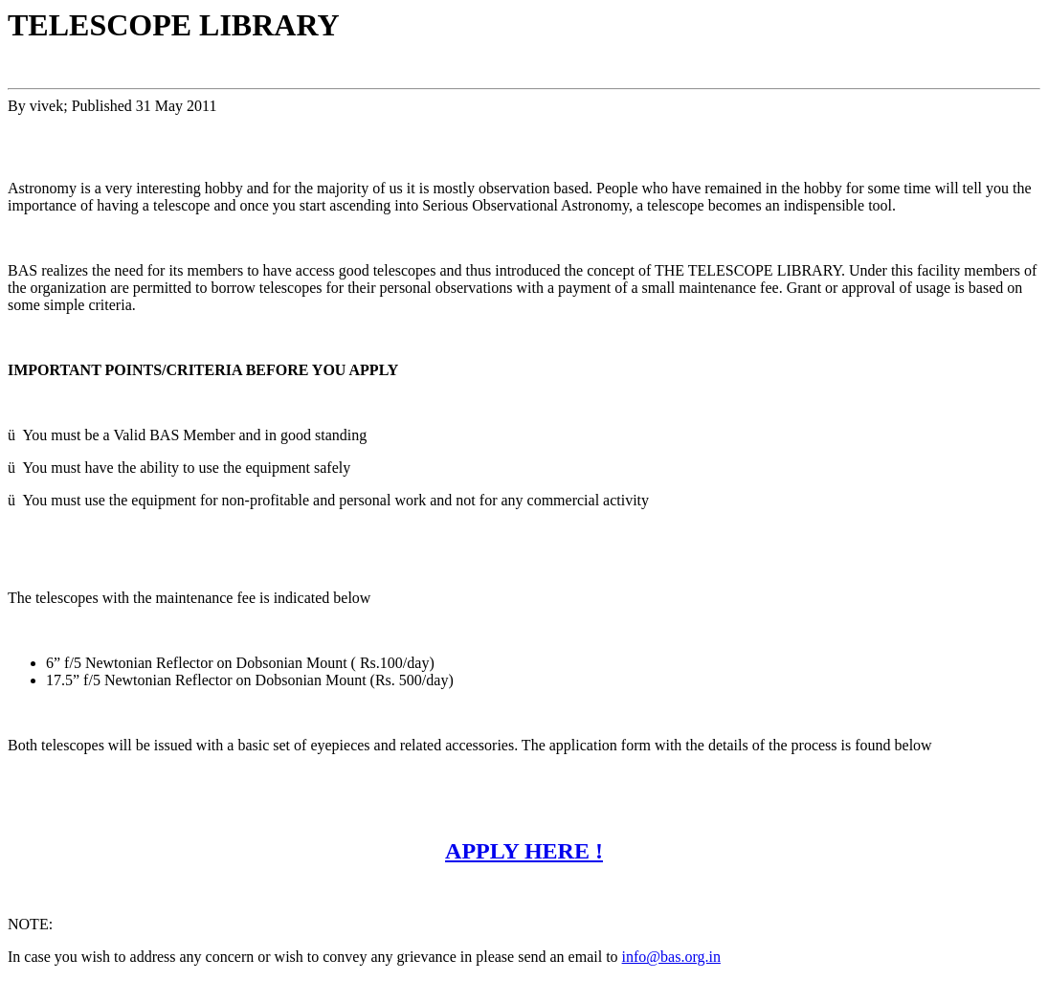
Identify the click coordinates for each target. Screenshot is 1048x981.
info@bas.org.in (671, 956)
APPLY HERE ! (524, 850)
